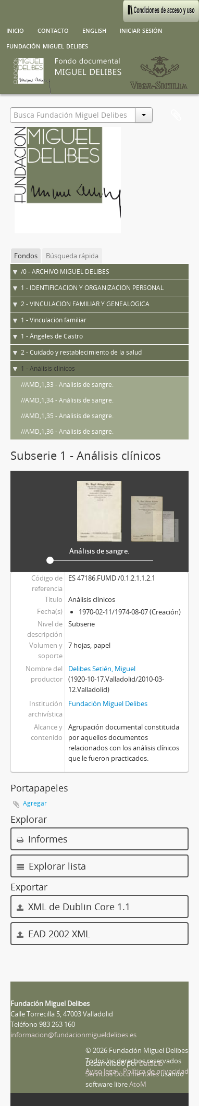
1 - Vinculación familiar (53, 320)
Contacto (53, 29)
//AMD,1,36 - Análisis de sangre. (67, 431)
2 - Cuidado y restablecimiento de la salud (81, 352)
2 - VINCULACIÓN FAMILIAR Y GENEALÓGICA (85, 303)
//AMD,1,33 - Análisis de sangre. (67, 384)
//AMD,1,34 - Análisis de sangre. (67, 400)
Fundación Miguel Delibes (47, 45)
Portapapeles (176, 116)
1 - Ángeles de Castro (52, 336)
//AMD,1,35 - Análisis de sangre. (67, 415)
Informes (42, 839)
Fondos (26, 255)
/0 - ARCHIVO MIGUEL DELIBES (65, 271)
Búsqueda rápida (72, 255)
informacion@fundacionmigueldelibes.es (73, 1034)
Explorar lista (51, 866)
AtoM (137, 1084)
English (94, 29)
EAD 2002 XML (53, 933)
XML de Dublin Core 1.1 (73, 906)
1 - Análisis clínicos (48, 368)
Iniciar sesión (141, 29)
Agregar (35, 803)
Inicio (15, 29)
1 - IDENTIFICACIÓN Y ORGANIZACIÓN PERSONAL (92, 287)
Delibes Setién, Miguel (101, 668)
